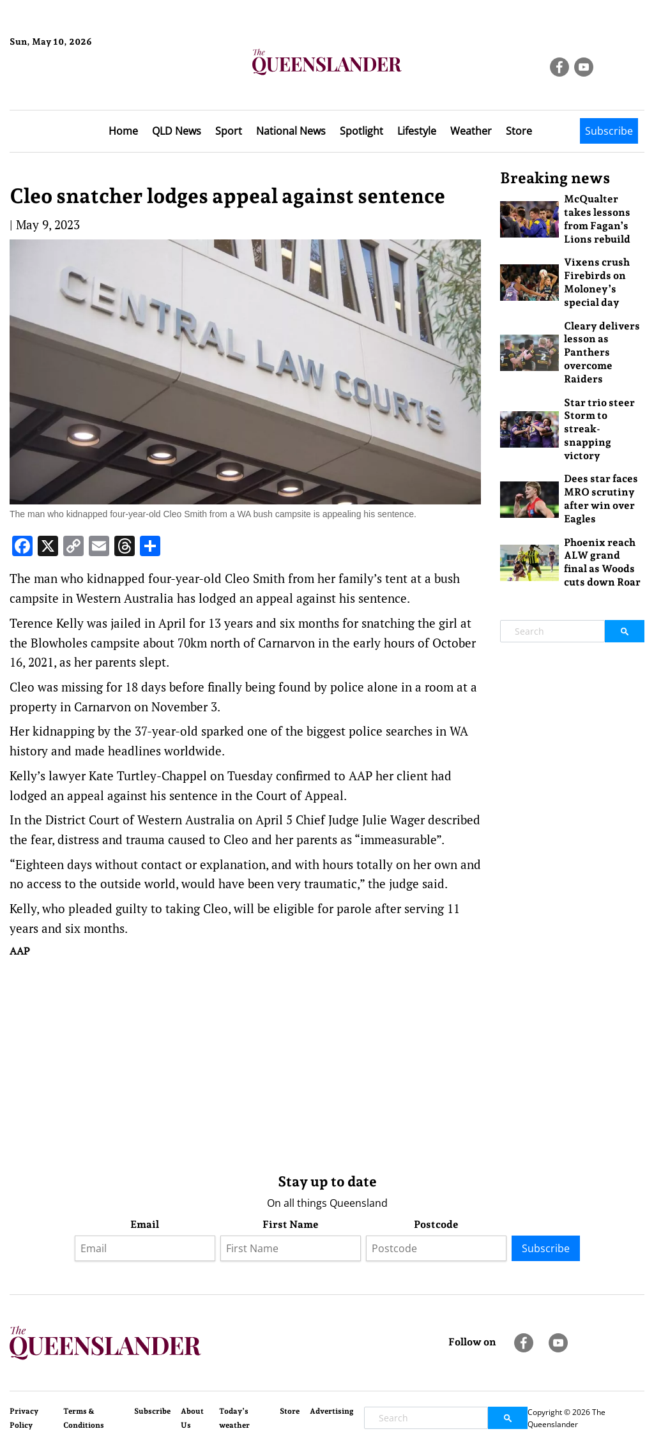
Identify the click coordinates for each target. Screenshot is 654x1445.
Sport (228, 131)
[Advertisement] (245, 1062)
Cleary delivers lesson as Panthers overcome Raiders (602, 352)
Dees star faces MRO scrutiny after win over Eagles (601, 498)
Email (144, 1224)
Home (123, 131)
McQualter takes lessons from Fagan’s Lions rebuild (597, 219)
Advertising (332, 1411)
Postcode (436, 1224)
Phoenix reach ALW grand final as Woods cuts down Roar (602, 562)
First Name (290, 1224)
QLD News (176, 131)
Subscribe (609, 131)
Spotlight (361, 131)
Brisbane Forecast (71, 85)
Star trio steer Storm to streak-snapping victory (599, 429)
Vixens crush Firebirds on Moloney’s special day (597, 282)
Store (519, 131)
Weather (471, 131)
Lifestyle (416, 131)
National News (291, 131)
